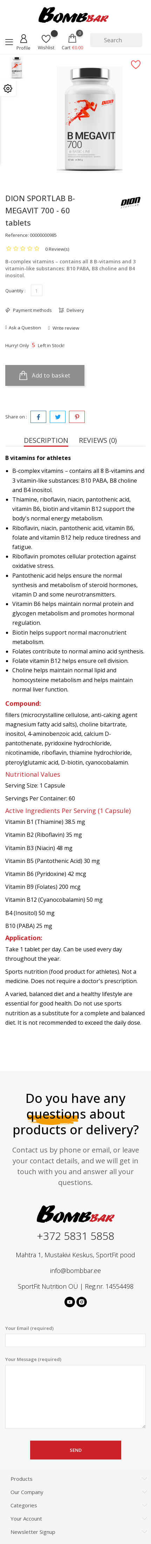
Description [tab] (46, 440)
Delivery (75, 310)
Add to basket (44, 375)
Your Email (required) (75, 1336)
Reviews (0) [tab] (98, 440)
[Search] (116, 40)
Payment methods (32, 310)
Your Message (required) (75, 1392)
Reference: (17, 235)
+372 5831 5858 (75, 1236)
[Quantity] (36, 290)
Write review (65, 328)
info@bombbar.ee (75, 1270)
